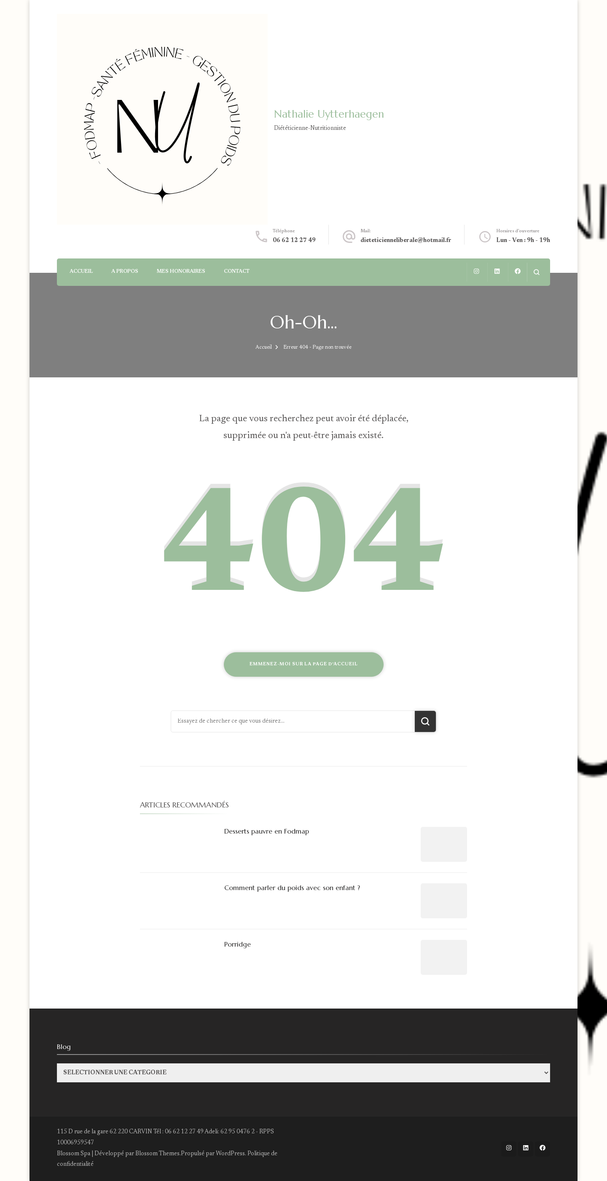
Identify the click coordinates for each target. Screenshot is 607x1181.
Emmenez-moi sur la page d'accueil (304, 664)
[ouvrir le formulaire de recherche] (536, 272)
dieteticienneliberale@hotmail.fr (405, 241)
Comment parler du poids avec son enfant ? (292, 887)
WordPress (230, 1154)
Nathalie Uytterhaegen (329, 114)
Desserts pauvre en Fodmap (266, 831)
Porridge (237, 944)
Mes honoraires (181, 271)
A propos (124, 271)
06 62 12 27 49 (294, 241)
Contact (237, 271)
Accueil (81, 271)
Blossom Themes (157, 1154)
